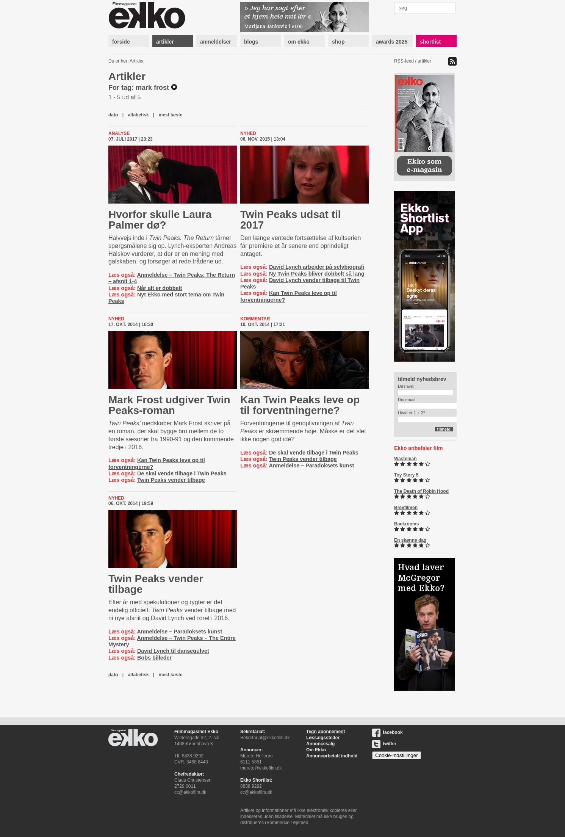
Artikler (137, 61)
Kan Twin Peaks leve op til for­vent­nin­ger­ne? (300, 405)
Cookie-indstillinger (396, 755)
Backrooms (406, 524)
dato (113, 115)
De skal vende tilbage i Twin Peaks (182, 473)
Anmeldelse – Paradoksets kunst (311, 465)
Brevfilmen (406, 507)
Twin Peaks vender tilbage (171, 480)
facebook (387, 732)
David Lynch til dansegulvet (173, 651)
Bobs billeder (154, 658)
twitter (384, 744)
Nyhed (248, 133)
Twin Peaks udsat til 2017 (290, 219)
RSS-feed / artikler (412, 61)
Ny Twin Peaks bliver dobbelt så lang (317, 274)
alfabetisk (138, 115)
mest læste (171, 115)
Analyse (119, 133)
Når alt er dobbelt (159, 288)
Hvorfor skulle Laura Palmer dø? (159, 219)
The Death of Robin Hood (421, 491)
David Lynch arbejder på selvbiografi (316, 267)
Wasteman (405, 458)
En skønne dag (410, 540)
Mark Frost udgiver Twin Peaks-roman (169, 405)
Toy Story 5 (406, 475)
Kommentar (255, 318)
